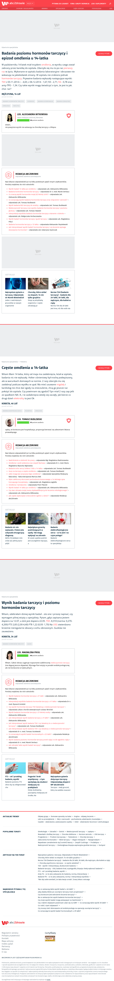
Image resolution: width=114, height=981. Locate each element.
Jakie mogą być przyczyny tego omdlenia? (25, 474)
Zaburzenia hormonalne (47, 839)
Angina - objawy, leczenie (83, 816)
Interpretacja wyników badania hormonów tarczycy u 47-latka (33, 701)
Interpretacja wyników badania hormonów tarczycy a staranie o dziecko (36, 213)
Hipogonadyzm (94, 839)
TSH (4, 81)
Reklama (5, 949)
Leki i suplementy (98, 3)
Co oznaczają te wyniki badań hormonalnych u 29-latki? (59, 911)
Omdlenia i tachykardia (18, 485)
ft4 (59, 81)
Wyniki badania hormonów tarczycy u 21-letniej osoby (29, 712)
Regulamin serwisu (10, 932)
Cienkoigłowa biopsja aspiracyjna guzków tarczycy (76, 845)
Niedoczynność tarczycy (76, 831)
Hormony (30, 101)
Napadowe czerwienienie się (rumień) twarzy (55, 842)
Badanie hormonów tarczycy (13, 101)
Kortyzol (102, 845)
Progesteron (43, 837)
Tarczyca (16, 106)
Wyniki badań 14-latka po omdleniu (22, 189)
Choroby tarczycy (86, 837)
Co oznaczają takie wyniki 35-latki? (93, 903)
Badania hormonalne (45, 101)
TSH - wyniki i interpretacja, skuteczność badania (57, 866)
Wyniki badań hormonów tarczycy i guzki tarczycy (28, 219)
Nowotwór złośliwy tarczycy (48, 834)
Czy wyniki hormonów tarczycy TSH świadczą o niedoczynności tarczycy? (37, 707)
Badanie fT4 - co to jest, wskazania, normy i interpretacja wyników (63, 876)
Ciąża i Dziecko (78, 8)
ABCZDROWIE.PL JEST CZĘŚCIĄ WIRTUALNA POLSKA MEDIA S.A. (22, 958)
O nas (4, 951)
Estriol (61, 831)
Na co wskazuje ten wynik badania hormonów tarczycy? (59, 897)
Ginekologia (42, 831)
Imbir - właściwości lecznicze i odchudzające (92, 822)
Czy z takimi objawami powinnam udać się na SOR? (57, 903)
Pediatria (23, 362)
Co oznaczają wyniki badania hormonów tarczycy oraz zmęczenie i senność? (38, 200)
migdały (61, 384)
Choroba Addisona (69, 834)
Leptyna (91, 831)
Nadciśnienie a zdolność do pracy (22, 460)
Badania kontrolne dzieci (12, 411)
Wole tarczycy (64, 839)
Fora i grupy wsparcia (79, 3)
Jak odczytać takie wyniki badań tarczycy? (25, 745)
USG (55, 624)
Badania (44, 8)
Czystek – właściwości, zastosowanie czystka (55, 822)
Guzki (29, 644)
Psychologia (96, 8)
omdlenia (46, 64)
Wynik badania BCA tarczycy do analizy (23, 205)
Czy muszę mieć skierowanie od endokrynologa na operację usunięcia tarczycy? (68, 908)
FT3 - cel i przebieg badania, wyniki (51, 871)
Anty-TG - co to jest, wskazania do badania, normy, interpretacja (62, 874)
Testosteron (72, 837)
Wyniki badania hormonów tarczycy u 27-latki (26, 696)
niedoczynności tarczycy (60, 663)
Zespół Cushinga (81, 842)
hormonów (7, 78)
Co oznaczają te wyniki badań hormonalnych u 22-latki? (30, 734)
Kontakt (5, 938)
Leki (110, 8)
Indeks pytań (7, 943)
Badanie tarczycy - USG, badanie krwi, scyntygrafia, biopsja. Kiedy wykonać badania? (70, 868)
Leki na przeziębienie (46, 819)
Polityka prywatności (11, 935)
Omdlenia (6, 106)
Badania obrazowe (63, 101)
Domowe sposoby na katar (61, 816)
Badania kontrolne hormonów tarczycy (24, 191)
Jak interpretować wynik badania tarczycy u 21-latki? (29, 718)
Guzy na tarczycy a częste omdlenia (22, 471)
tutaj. (49, 979)
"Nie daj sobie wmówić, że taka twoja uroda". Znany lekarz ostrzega (64, 879)
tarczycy (17, 78)
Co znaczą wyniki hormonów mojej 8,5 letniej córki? (28, 194)
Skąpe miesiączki (78, 839)
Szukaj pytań (103, 53)
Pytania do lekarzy (60, 3)
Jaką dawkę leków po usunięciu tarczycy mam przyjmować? (61, 892)
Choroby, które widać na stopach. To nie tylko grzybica (59, 857)
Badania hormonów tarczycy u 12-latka (24, 224)
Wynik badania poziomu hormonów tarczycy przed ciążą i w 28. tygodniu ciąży (39, 739)
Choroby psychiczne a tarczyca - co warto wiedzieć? (59, 863)
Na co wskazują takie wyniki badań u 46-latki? (55, 889)
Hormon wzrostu (85, 834)
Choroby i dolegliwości (25, 8)
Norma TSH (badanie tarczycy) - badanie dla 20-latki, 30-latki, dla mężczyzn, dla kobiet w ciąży (74, 860)
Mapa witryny (7, 941)
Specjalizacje (60, 8)
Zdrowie (5, 8)
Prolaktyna (95, 842)
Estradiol (53, 831)
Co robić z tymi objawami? (48, 905)
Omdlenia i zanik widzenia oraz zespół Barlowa (27, 463)
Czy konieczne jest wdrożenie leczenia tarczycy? (56, 894)
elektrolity (19, 398)
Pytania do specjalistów (10, 47)
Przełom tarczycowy (58, 837)
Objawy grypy (43, 816)
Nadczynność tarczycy (46, 845)
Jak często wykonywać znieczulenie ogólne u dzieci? (29, 496)
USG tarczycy (99, 834)
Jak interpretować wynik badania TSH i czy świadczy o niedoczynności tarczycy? (39, 729)
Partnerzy (6, 946)
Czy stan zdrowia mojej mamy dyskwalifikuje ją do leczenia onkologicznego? (38, 490)
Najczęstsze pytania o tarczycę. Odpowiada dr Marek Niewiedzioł (63, 855)
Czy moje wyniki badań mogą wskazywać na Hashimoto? (59, 900)
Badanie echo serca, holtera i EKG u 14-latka (26, 468)
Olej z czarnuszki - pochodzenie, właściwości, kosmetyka (78, 819)
